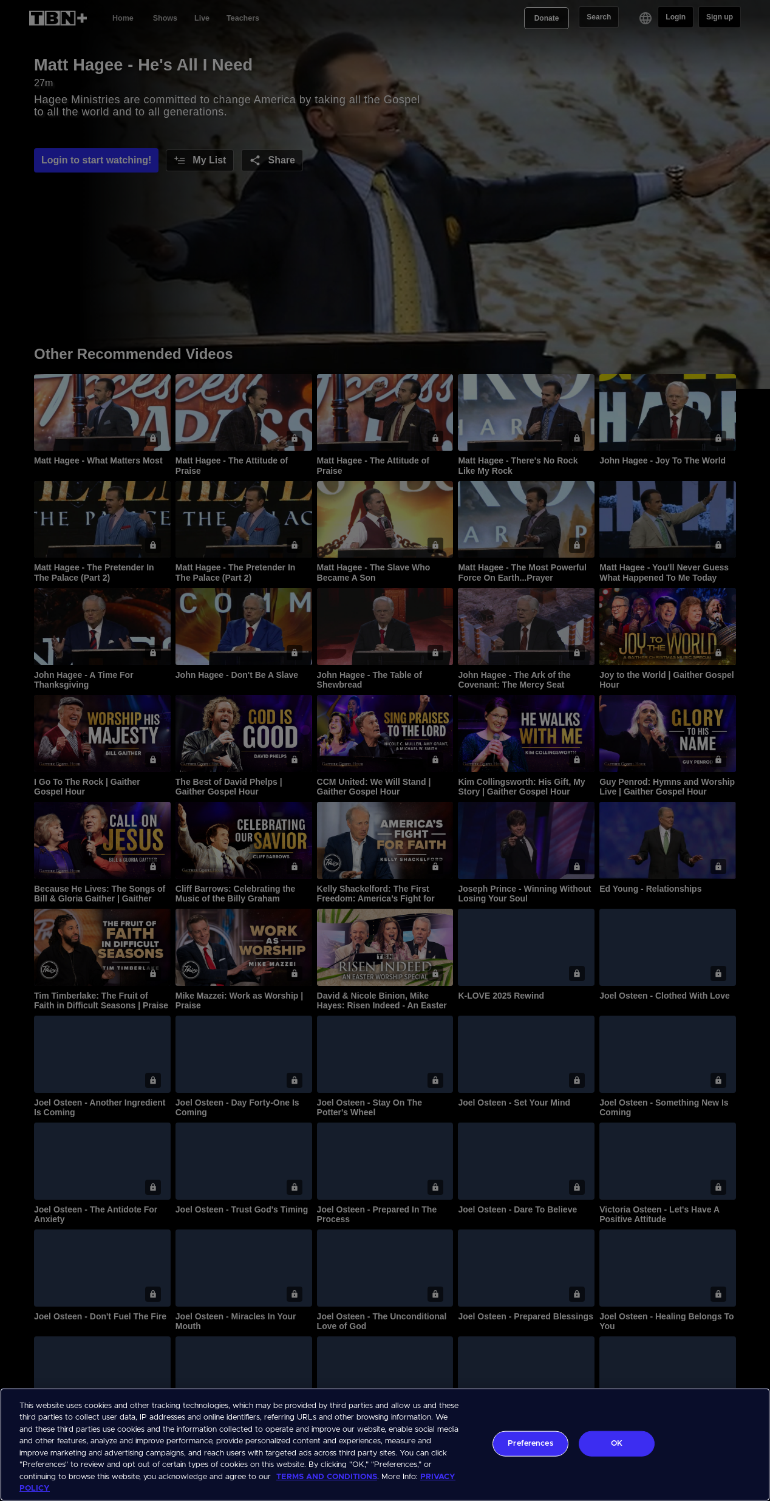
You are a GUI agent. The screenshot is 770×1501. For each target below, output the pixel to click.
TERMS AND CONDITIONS (326, 1477)
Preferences (530, 1444)
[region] (385, 1444)
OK (616, 1444)
